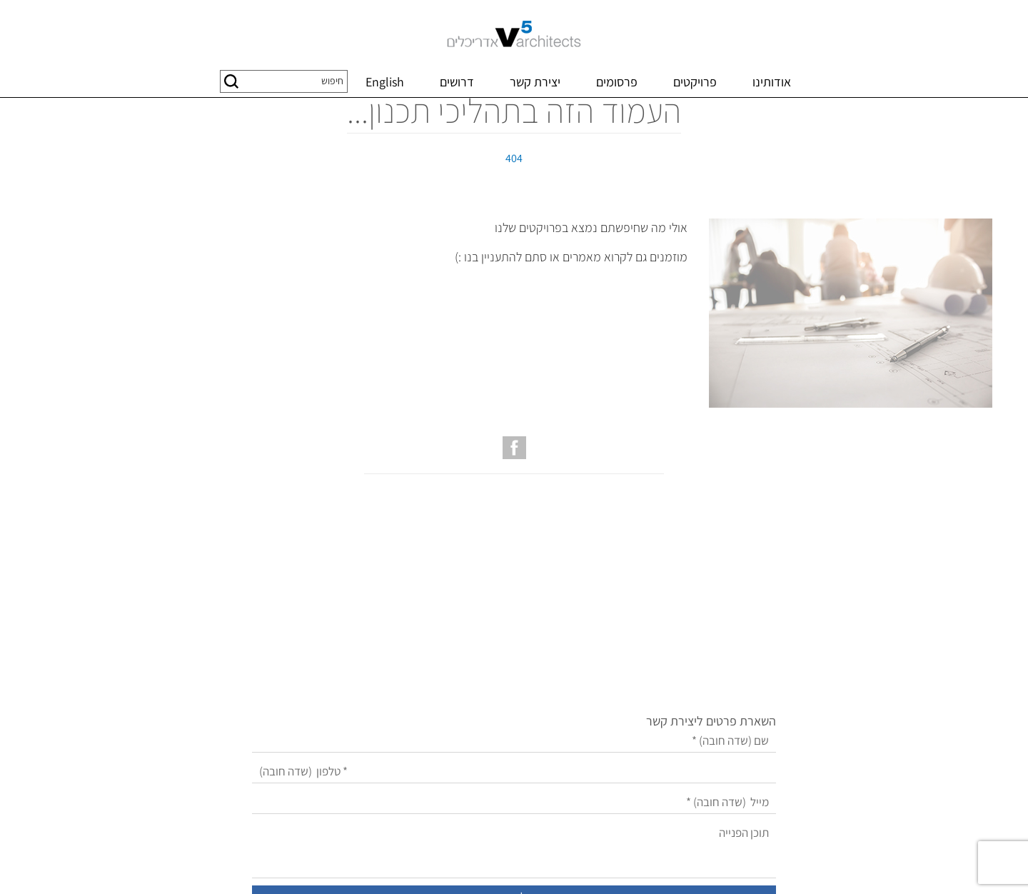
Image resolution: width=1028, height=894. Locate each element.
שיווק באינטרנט (519, 866)
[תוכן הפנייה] (470, 731)
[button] (231, 81)
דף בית (976, 112)
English (385, 82)
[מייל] (470, 684)
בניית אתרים (577, 866)
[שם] (470, 623)
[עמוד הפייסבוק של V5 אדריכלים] (514, 519)
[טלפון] (470, 654)
